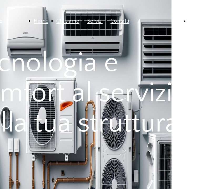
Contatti (119, 21)
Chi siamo (67, 21)
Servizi (95, 21)
